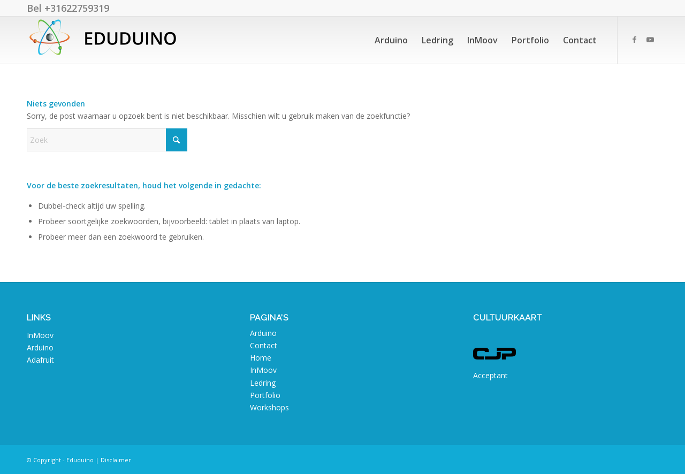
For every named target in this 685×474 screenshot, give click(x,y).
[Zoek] (107, 139)
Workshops (269, 407)
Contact (263, 345)
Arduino (40, 347)
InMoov (40, 335)
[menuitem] (391, 40)
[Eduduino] (107, 40)
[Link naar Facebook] (634, 40)
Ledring (263, 383)
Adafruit (40, 360)
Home (260, 358)
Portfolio (265, 395)
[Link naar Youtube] (650, 40)
